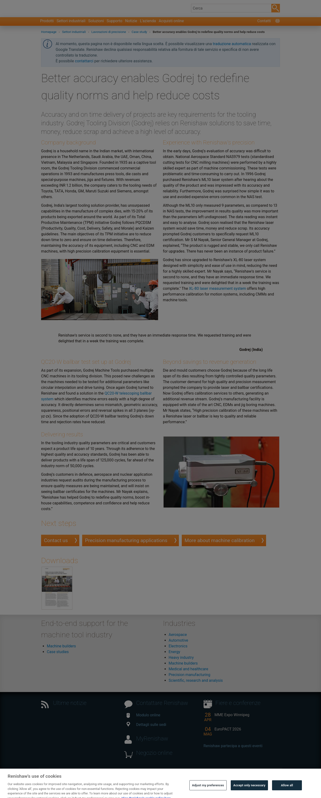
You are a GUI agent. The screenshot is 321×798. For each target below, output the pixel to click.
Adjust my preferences (208, 791)
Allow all (287, 791)
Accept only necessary (249, 791)
